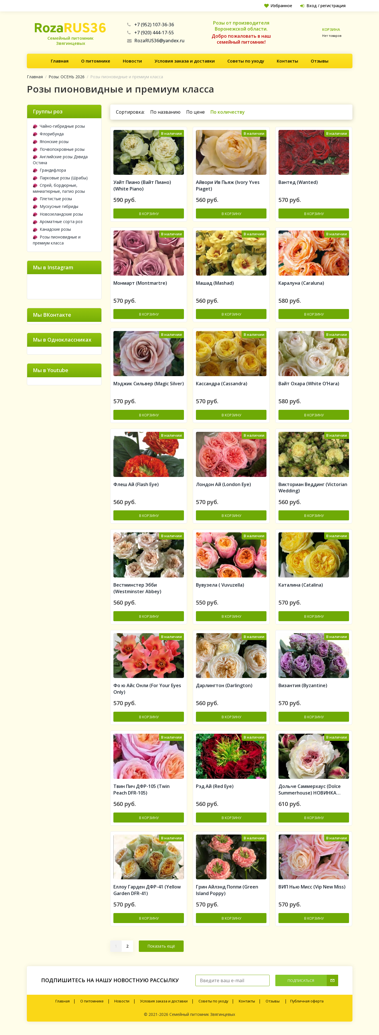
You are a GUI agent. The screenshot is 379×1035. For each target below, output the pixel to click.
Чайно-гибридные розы (59, 126)
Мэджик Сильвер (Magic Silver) (148, 385)
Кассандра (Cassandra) (221, 385)
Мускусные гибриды (55, 206)
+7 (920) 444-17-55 (150, 32)
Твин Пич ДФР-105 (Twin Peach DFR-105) (141, 793)
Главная (60, 61)
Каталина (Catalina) (300, 588)
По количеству (227, 112)
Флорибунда (48, 134)
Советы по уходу (245, 61)
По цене (195, 112)
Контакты (287, 61)
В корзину (149, 214)
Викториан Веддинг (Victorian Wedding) (312, 490)
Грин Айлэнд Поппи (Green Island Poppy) (227, 894)
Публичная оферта (307, 1006)
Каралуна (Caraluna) (301, 284)
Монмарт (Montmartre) (140, 284)
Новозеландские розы (58, 214)
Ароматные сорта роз (58, 221)
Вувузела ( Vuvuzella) (220, 588)
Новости (132, 61)
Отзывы (319, 61)
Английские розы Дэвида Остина (60, 159)
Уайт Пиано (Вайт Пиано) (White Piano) (142, 186)
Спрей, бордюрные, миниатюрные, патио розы (59, 188)
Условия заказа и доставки (185, 61)
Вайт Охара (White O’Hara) (308, 385)
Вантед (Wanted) (298, 183)
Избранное (277, 5)
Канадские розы (52, 229)
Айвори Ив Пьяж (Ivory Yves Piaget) (228, 186)
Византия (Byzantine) (302, 689)
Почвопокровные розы (59, 149)
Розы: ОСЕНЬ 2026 (67, 76)
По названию (165, 112)
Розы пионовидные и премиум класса (57, 240)
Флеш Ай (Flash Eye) (136, 487)
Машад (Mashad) (215, 284)
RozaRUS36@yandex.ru (156, 40)
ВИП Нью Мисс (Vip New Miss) (312, 891)
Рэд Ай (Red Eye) (215, 790)
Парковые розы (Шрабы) (60, 177)
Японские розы (51, 141)
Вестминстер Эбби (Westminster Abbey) (137, 591)
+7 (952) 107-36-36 (150, 24)
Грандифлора (49, 170)
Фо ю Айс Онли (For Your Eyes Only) (147, 692)
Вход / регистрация (322, 5)
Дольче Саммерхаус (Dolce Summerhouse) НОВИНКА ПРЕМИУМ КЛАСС (309, 794)
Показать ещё (161, 951)
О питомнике (95, 61)
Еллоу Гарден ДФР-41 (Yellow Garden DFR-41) (147, 894)
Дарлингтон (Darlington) (224, 689)
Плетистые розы (52, 198)
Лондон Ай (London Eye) (223, 487)
